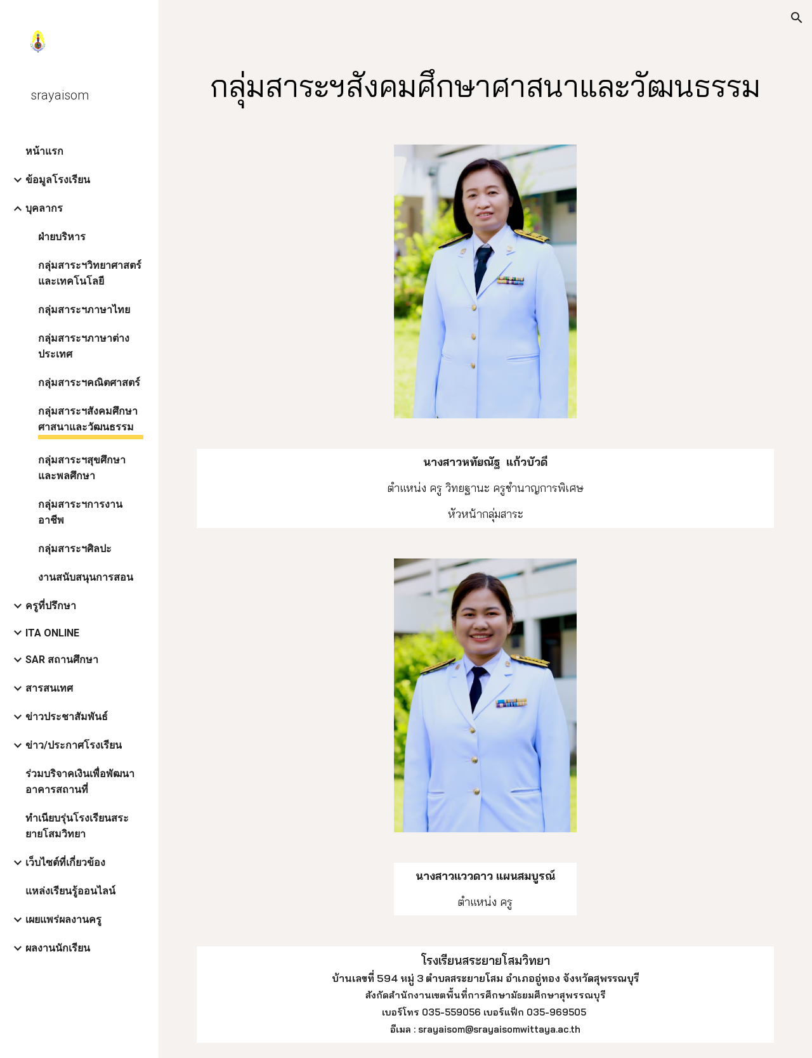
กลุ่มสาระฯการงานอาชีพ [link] (80, 512)
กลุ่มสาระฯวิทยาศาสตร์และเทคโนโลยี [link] (89, 273)
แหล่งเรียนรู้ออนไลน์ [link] (70, 891)
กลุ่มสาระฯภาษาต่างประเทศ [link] (83, 346)
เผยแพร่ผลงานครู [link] (63, 919)
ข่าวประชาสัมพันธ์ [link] (66, 717)
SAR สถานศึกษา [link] (61, 660)
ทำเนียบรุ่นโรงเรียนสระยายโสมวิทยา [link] (77, 826)
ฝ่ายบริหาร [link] (62, 237)
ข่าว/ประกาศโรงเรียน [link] (73, 745)
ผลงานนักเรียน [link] (57, 948)
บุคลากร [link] (44, 208)
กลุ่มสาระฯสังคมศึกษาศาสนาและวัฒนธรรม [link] (88, 419)
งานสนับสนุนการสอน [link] (85, 577)
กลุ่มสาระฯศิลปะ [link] (75, 549)
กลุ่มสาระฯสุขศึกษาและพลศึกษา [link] (82, 468)
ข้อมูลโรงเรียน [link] (57, 180)
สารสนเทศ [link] (49, 688)
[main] (486, 83)
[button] (797, 18)
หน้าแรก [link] (44, 151)
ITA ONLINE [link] (52, 633)
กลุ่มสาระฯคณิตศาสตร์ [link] (89, 383)
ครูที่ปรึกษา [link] (50, 606)
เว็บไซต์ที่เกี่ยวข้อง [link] (65, 862)
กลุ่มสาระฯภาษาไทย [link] (84, 310)
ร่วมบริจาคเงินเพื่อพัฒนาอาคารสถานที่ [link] (79, 782)
